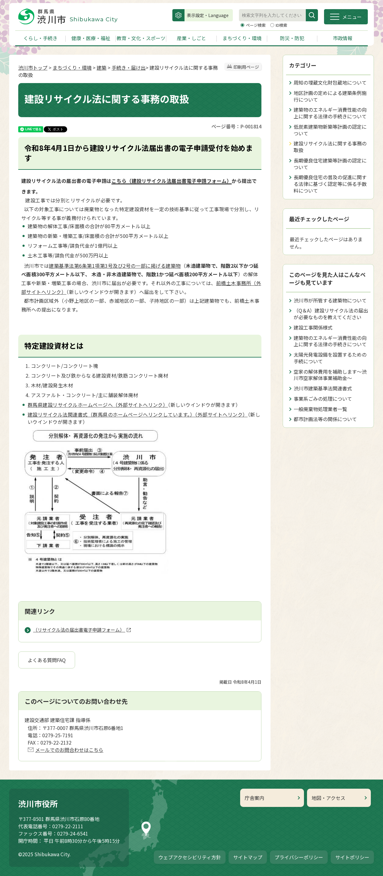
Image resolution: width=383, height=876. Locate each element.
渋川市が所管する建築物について (330, 300)
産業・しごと (191, 38)
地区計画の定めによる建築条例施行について (330, 96)
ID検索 (281, 25)
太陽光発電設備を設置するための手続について (330, 358)
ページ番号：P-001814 (236, 126)
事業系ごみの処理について (323, 398)
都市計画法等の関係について (325, 419)
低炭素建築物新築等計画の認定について (330, 130)
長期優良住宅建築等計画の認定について (330, 164)
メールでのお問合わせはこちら (69, 749)
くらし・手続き (40, 38)
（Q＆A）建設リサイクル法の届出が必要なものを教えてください (331, 314)
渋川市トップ (32, 67)
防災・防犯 (292, 38)
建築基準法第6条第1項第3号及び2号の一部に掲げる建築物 (115, 265)
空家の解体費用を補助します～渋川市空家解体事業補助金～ (330, 375)
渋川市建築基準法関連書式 (323, 388)
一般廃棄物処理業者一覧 (320, 409)
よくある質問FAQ (47, 660)
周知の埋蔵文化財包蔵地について (330, 82)
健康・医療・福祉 (90, 38)
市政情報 (342, 38)
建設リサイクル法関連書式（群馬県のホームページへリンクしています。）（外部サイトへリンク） (138, 414)
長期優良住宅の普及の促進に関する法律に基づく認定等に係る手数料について (330, 183)
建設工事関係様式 (313, 327)
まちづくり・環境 (242, 38)
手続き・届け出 (129, 67)
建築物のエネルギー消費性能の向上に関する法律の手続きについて (330, 113)
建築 (101, 67)
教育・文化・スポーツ (141, 38)
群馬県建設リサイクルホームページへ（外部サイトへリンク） (98, 404)
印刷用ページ (246, 67)
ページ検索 (256, 25)
